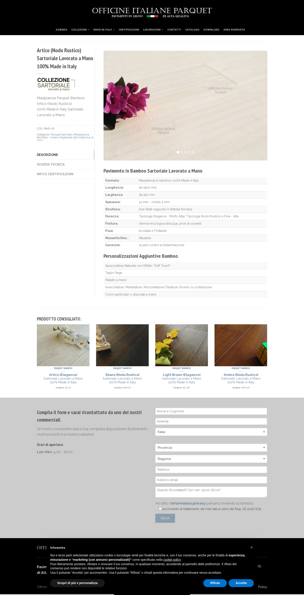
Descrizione (47, 155)
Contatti (174, 29)
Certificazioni (129, 29)
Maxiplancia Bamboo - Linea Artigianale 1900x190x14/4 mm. (65, 137)
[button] (251, 547)
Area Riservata (234, 29)
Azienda (61, 29)
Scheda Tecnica (51, 164)
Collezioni (79, 29)
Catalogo (192, 29)
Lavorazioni (152, 29)
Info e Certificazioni (55, 174)
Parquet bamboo (61, 134)
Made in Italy (102, 29)
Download (211, 29)
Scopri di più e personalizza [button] (77, 583)
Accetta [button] (241, 583)
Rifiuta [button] (215, 583)
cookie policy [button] (172, 559)
